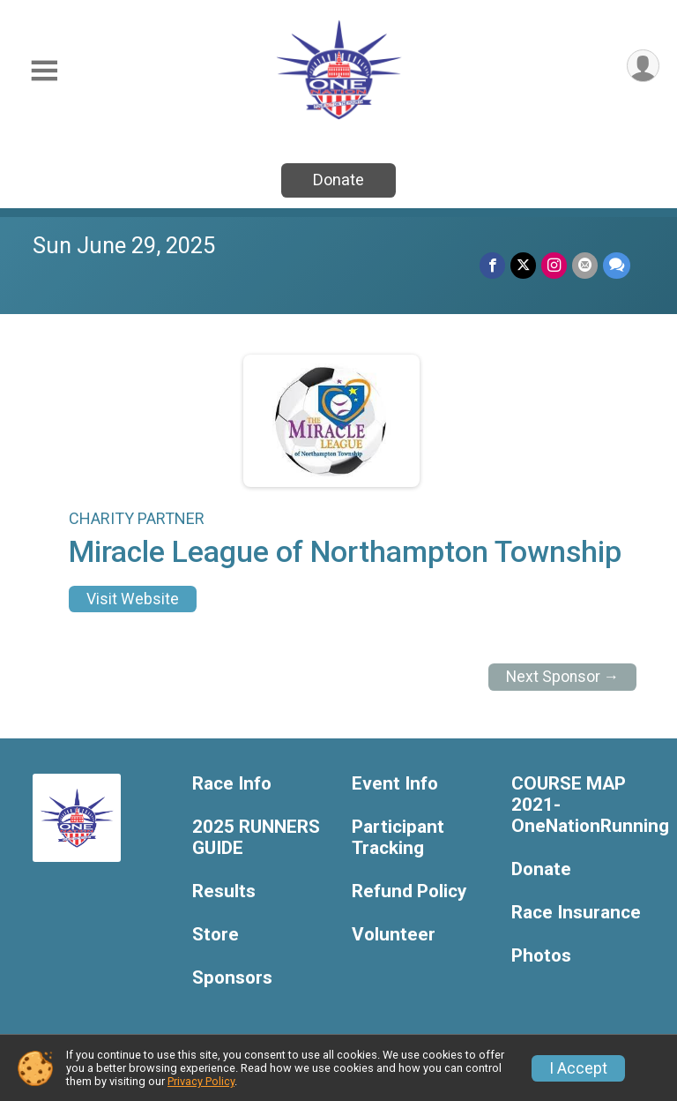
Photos (541, 956)
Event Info (395, 784)
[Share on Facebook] (492, 265)
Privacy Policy (200, 1081)
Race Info (232, 784)
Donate (338, 179)
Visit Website (132, 599)
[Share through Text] (616, 265)
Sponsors (232, 978)
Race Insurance (576, 913)
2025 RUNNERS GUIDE (256, 837)
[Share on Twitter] (523, 265)
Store (215, 935)
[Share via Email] (585, 265)
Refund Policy (409, 891)
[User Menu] (643, 65)
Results (224, 891)
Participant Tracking (398, 837)
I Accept (578, 1068)
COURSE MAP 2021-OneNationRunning (577, 805)
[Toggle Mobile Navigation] (44, 71)
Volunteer (393, 935)
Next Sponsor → (563, 676)
